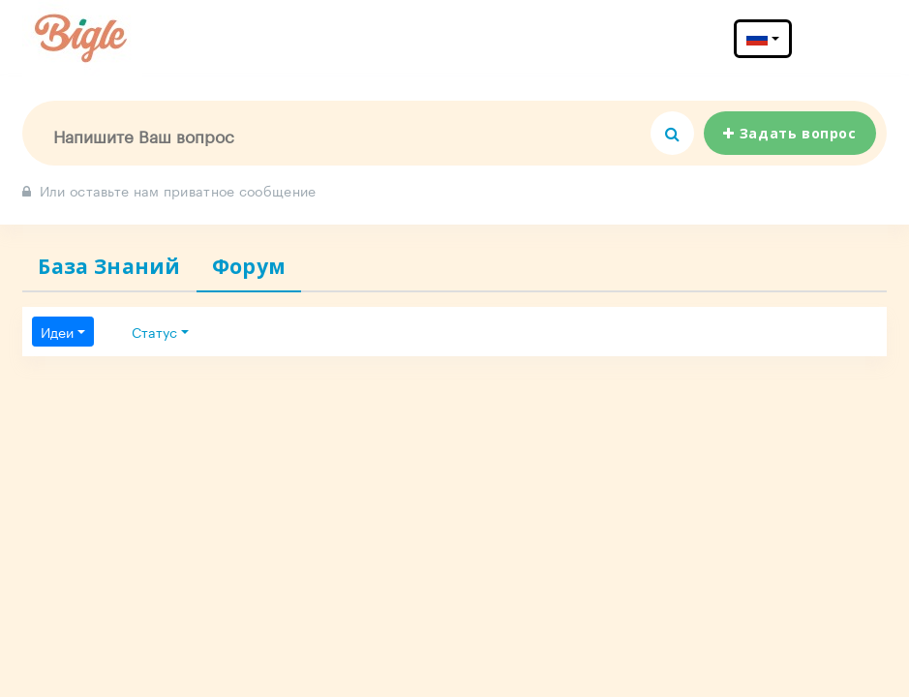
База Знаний (109, 266)
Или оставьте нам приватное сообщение (169, 189)
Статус (154, 331)
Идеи (57, 331)
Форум (249, 266)
